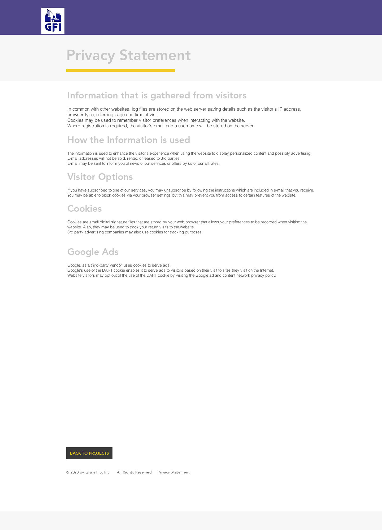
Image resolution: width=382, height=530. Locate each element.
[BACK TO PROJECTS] (89, 453)
